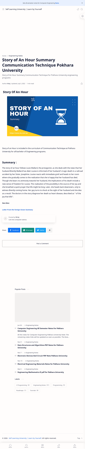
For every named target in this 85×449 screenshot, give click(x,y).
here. (57, 3)
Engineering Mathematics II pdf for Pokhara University (41, 372)
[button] (78, 9)
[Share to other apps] (49, 230)
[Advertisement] (42, 34)
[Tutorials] (34, 390)
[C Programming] (23, 385)
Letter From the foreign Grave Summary (17, 210)
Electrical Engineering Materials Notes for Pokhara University (43, 364)
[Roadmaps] (21, 390)
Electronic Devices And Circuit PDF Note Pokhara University (42, 356)
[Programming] (58, 385)
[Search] (81, 9)
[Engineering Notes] (32, 325)
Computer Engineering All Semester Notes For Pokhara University (41, 329)
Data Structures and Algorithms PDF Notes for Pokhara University (40, 346)
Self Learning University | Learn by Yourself (24, 9)
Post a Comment (43, 243)
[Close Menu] (82, 3)
